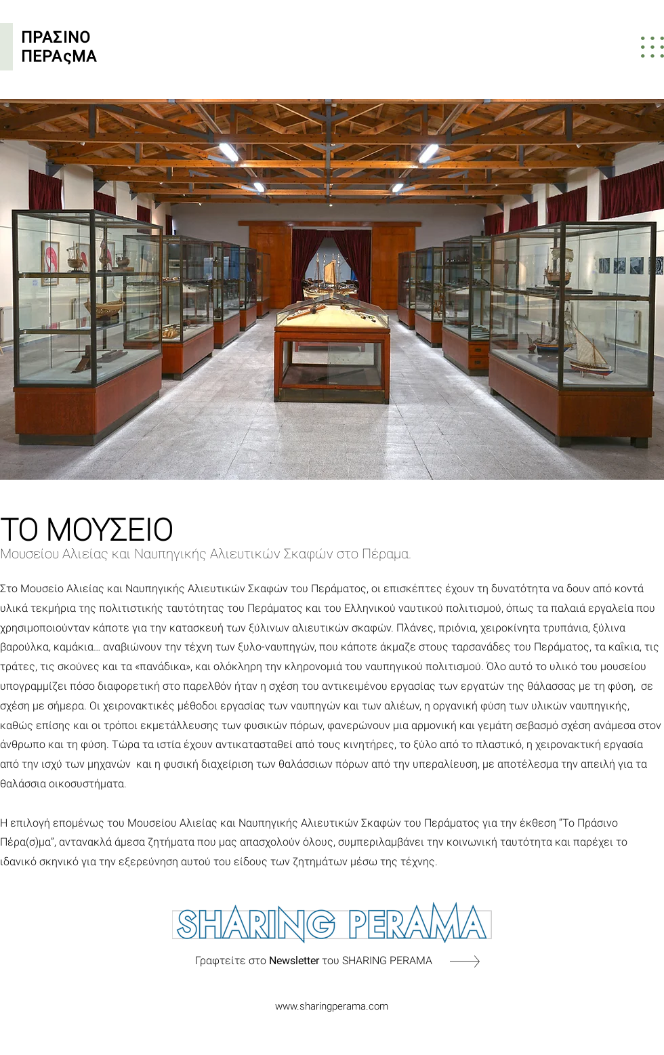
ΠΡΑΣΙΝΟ (58, 37)
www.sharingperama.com (331, 1006)
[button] (652, 47)
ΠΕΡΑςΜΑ (59, 56)
